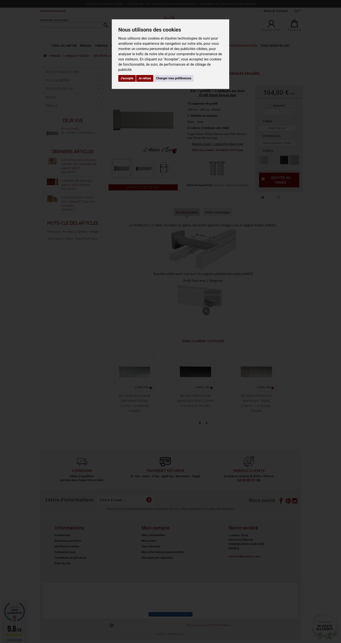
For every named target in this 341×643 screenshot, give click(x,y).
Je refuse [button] (144, 78)
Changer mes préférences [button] (173, 78)
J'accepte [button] (127, 78)
